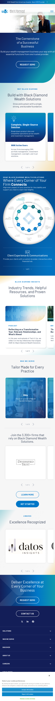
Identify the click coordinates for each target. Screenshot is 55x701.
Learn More (27, 495)
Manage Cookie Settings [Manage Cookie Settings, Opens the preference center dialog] (27, 698)
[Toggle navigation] (51, 11)
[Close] (49, 675)
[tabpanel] (27, 47)
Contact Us (27, 614)
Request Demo (27, 64)
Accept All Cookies (27, 689)
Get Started (27, 505)
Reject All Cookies (27, 694)
